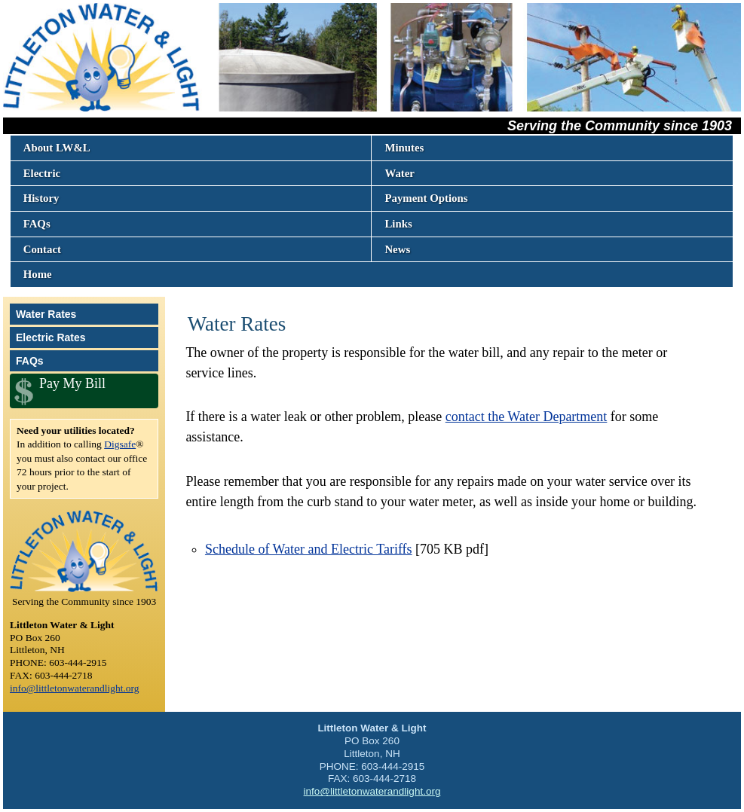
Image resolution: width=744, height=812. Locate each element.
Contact (42, 249)
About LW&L (56, 148)
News (397, 249)
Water (399, 173)
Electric (41, 173)
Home (37, 274)
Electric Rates (51, 337)
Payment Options (425, 198)
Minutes (404, 148)
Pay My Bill (72, 383)
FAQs (37, 224)
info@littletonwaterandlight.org (74, 688)
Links (398, 224)
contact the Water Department (526, 416)
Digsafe (120, 444)
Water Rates (46, 314)
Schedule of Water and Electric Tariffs (308, 549)
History (41, 198)
